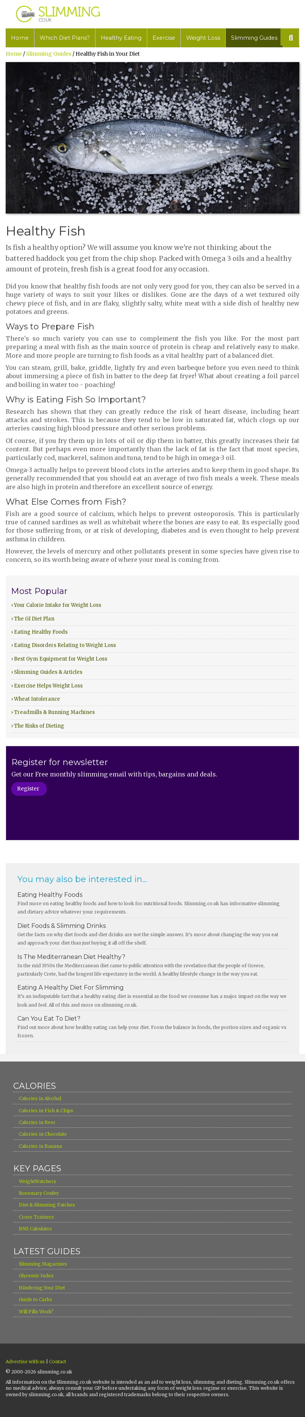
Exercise (163, 37)
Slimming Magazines (43, 1264)
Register (28, 788)
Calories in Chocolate (43, 1134)
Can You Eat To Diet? (48, 1018)
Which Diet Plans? (65, 37)
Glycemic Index (36, 1275)
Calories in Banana (40, 1146)
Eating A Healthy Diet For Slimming (70, 987)
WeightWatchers (37, 1181)
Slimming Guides (254, 37)
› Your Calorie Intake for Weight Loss (56, 605)
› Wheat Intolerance (35, 699)
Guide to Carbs (35, 1299)
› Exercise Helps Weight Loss (47, 686)
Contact (57, 1361)
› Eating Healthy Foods (39, 632)
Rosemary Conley (39, 1193)
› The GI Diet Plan (32, 619)
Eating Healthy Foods (49, 894)
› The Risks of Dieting (37, 726)
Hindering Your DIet (42, 1288)
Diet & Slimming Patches (47, 1205)
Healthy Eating (121, 37)
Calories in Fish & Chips (46, 1110)
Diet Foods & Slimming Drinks (61, 925)
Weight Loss (203, 37)
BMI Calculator (35, 1228)
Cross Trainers (36, 1217)
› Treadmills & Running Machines (53, 712)
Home (20, 37)
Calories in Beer (37, 1122)
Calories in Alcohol (40, 1098)
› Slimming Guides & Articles (46, 672)
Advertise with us (25, 1361)
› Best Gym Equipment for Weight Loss (59, 659)
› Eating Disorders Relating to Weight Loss (63, 645)
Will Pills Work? (36, 1311)
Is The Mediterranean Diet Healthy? (71, 956)
